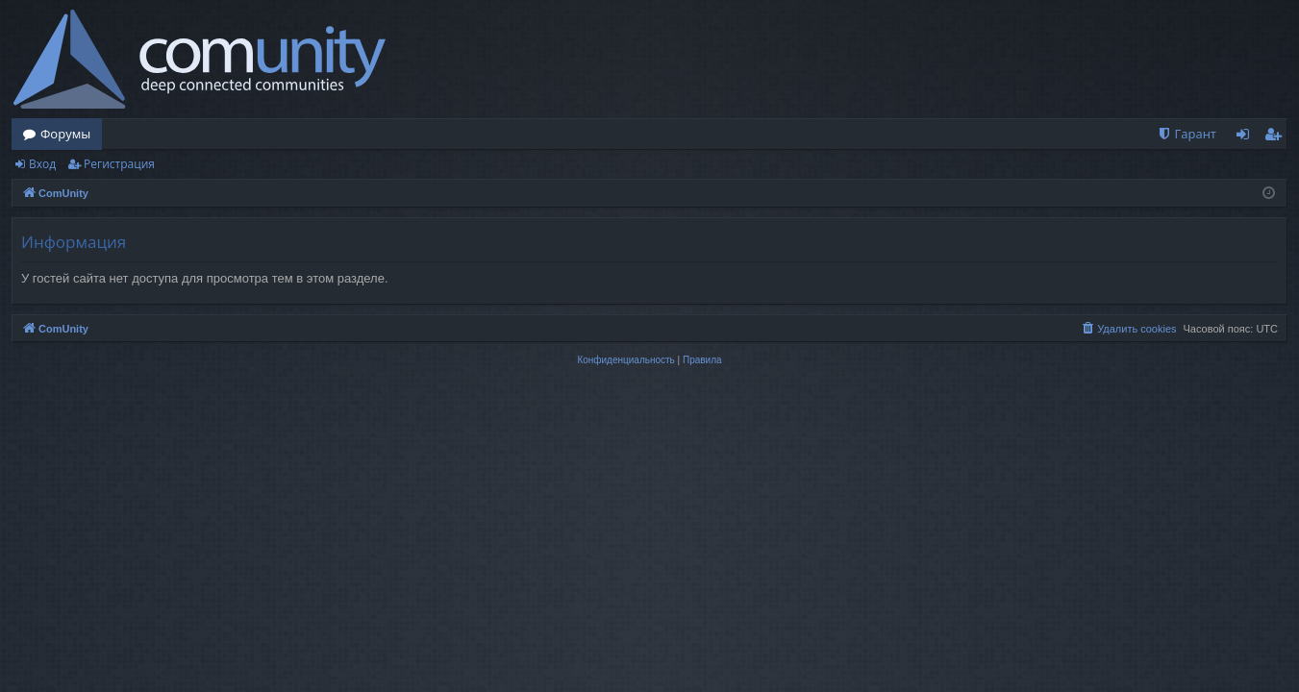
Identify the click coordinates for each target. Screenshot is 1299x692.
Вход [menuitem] (1247, 137)
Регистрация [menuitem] (1277, 137)
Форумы (65, 133)
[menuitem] (1186, 134)
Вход (42, 164)
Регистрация (119, 164)
